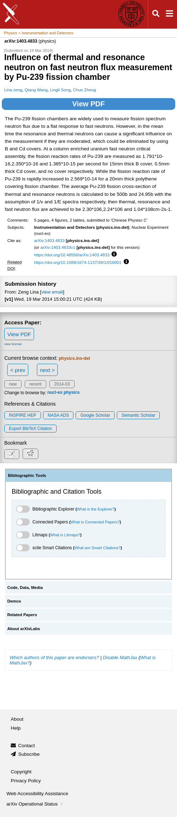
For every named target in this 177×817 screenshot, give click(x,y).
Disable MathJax (120, 657)
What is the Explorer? (95, 509)
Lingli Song (60, 89)
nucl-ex (54, 392)
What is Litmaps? (65, 535)
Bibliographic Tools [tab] (27, 475)
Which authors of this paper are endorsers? (54, 657)
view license (13, 344)
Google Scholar (95, 415)
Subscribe (29, 754)
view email (52, 292)
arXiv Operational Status (35, 804)
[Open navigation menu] (169, 14)
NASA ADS (58, 415)
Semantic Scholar (138, 415)
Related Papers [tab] (22, 615)
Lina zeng (13, 89)
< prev (17, 370)
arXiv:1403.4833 (49, 240)
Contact (26, 745)
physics (71, 392)
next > (47, 370)
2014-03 (62, 384)
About (17, 719)
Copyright (21, 771)
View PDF (88, 104)
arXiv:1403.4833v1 (57, 247)
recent (35, 384)
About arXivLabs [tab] (23, 629)
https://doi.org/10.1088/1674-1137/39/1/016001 (77, 262)
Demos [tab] (14, 601)
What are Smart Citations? (98, 548)
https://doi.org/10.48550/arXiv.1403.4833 (71, 254)
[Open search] (156, 14)
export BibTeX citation (30, 428)
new (13, 384)
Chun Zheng (84, 89)
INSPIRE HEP (22, 415)
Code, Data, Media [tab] (25, 587)
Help (16, 728)
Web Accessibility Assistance (37, 793)
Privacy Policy (26, 780)
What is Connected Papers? (95, 522)
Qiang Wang (36, 89)
